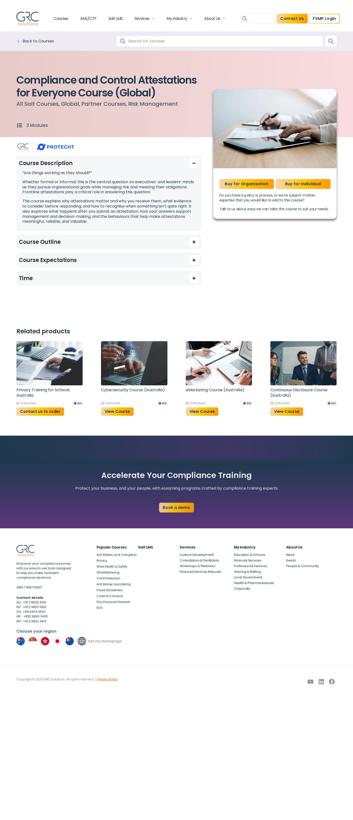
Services (145, 18)
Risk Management (153, 104)
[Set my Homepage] (82, 641)
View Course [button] (117, 411)
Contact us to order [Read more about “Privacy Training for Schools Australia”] (40, 411)
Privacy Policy (107, 679)
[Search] (331, 41)
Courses (61, 18)
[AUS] (78, 403)
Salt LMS (115, 18)
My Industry (179, 18)
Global (70, 104)
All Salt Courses (37, 104)
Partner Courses (103, 104)
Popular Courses (112, 547)
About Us (215, 18)
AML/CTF (88, 18)
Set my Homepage (105, 641)
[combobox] (258, 18)
